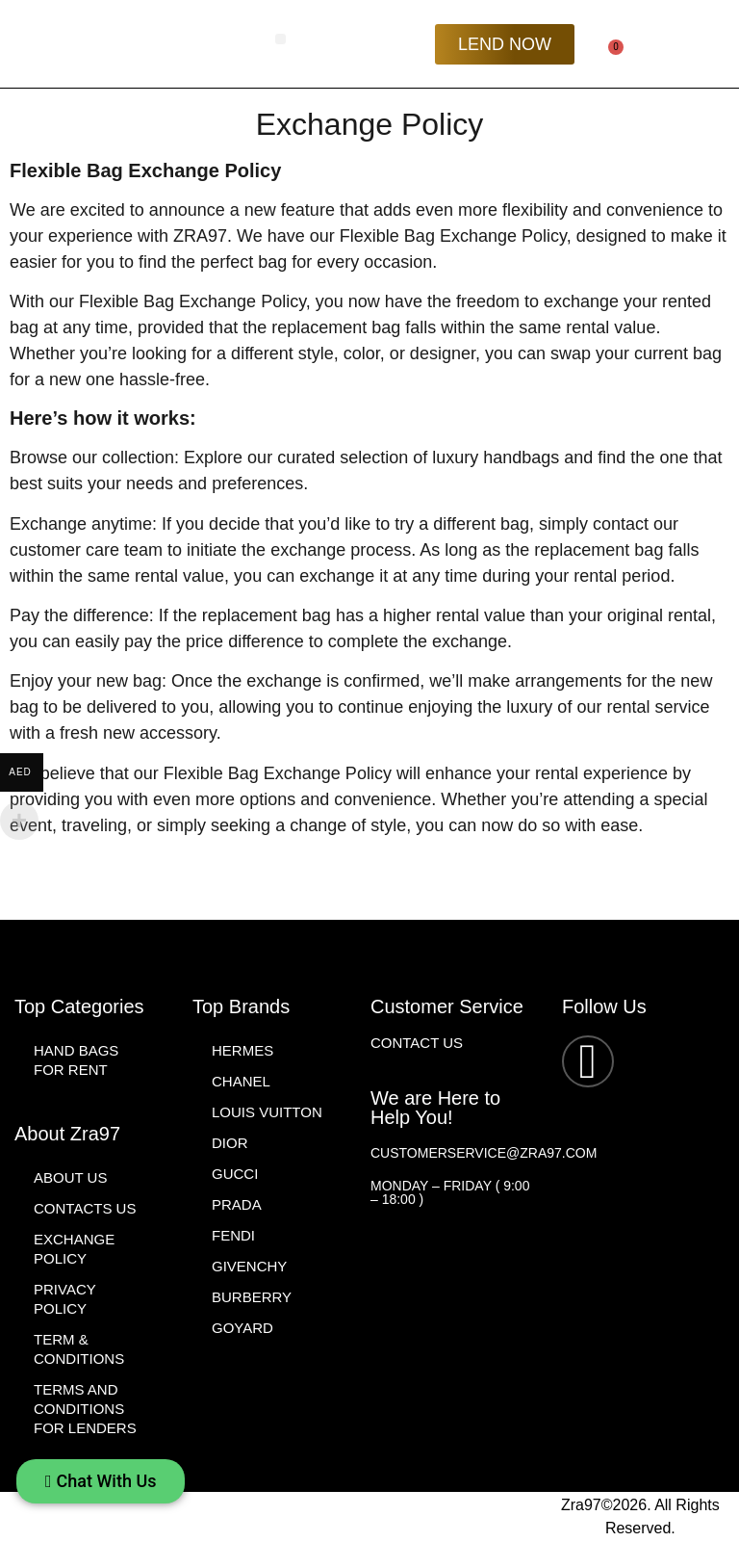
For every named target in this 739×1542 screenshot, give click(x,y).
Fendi (233, 1235)
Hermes (242, 1050)
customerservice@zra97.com (483, 1153)
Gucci (235, 1173)
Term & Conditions (79, 1349)
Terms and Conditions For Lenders (85, 1408)
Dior (230, 1143)
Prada (237, 1204)
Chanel (241, 1081)
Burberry (252, 1297)
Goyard (242, 1328)
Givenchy (249, 1266)
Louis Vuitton (267, 1112)
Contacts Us (85, 1208)
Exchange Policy (74, 1249)
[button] (280, 39)
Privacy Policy (64, 1299)
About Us (70, 1177)
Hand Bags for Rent (76, 1060)
